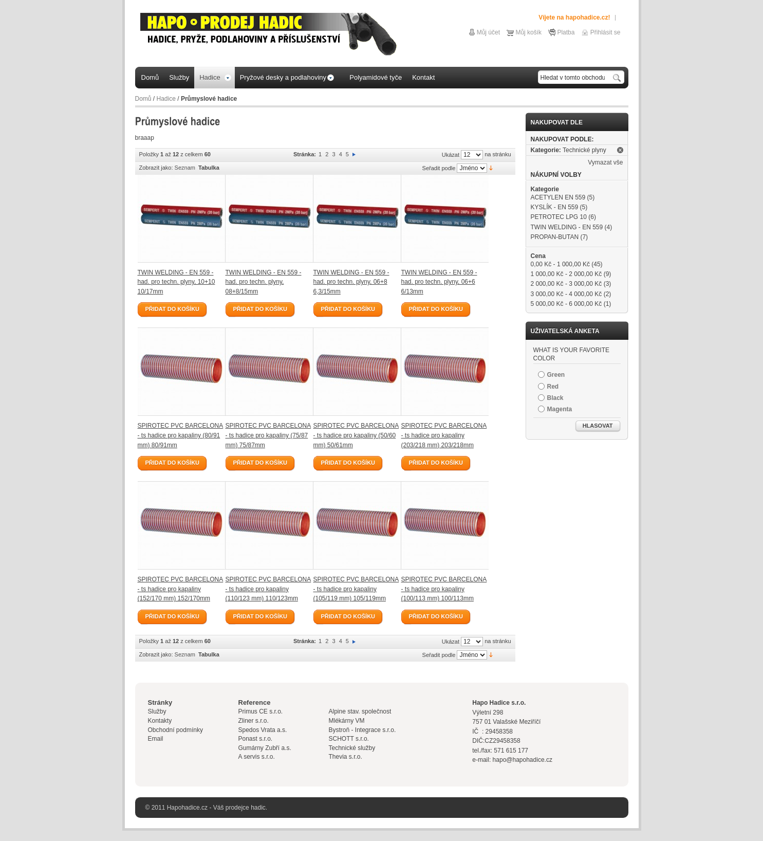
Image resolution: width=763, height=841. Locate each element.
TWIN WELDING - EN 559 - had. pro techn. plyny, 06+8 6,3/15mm (351, 282)
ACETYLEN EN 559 (558, 197)
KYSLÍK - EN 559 (555, 207)
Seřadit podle (439, 168)
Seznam (185, 167)
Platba (565, 32)
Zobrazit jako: (156, 167)
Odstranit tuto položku (620, 150)
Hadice (166, 98)
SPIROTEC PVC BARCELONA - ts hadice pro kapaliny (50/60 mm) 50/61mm (356, 435)
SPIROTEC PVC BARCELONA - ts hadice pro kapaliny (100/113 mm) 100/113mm (444, 589)
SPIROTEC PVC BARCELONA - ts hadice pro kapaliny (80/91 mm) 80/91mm (181, 435)
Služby (157, 711)
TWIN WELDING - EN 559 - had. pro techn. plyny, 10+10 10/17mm (176, 282)
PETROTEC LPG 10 (559, 217)
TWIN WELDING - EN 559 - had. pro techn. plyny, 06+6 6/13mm (439, 282)
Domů (143, 98)
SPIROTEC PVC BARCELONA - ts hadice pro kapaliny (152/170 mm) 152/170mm (181, 589)
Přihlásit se (605, 32)
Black (555, 397)
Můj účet (488, 32)
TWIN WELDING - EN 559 (567, 227)
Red (553, 386)
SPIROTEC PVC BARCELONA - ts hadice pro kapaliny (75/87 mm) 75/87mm (268, 435)
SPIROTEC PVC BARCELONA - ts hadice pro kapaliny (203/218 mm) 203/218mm (444, 435)
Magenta (559, 409)
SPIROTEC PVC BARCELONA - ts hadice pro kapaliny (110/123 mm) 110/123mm (268, 589)
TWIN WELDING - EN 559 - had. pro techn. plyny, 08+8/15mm (264, 282)
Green (556, 374)
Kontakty (160, 720)
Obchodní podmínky (175, 730)
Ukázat (450, 155)
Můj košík (528, 32)
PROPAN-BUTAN (555, 237)
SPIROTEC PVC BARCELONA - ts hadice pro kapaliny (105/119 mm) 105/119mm (356, 589)
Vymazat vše (605, 162)
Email (155, 738)
